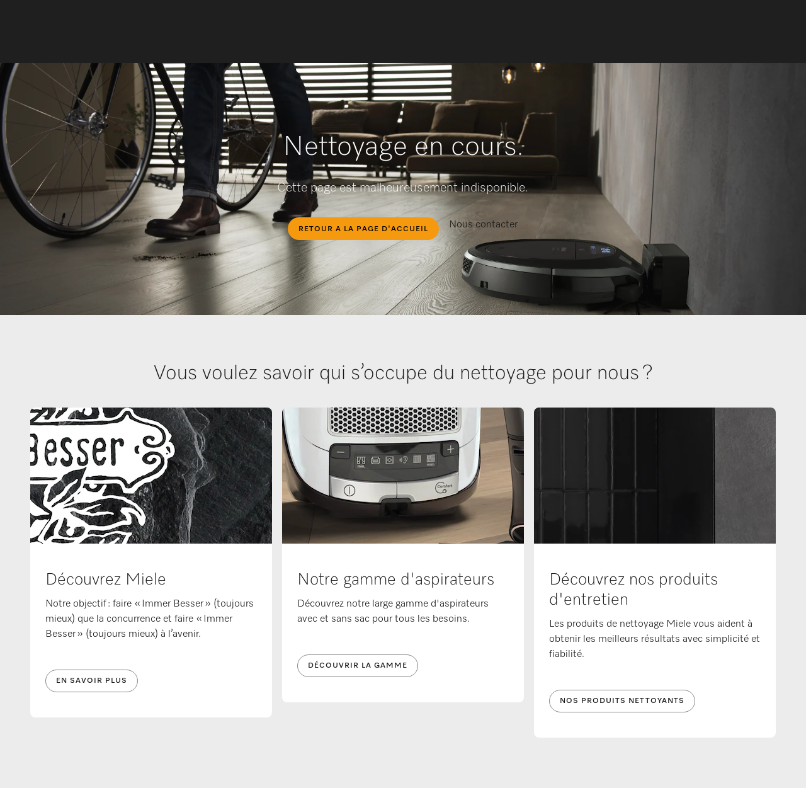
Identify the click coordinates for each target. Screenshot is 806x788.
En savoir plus (91, 681)
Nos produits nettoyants (622, 701)
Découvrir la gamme (357, 666)
